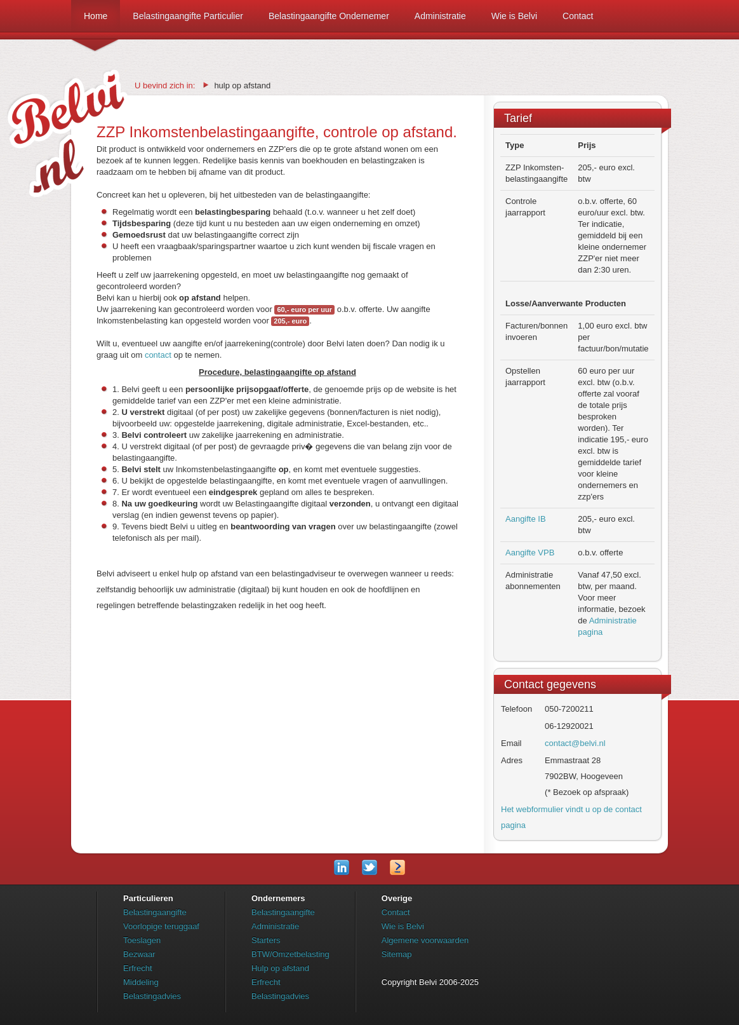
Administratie (440, 16)
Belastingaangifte (155, 912)
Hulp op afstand (280, 968)
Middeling (141, 982)
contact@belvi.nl (575, 743)
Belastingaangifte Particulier (188, 16)
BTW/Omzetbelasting (290, 954)
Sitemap (397, 954)
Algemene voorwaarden (425, 940)
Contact (578, 16)
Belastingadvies (152, 996)
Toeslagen (142, 940)
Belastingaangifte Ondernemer (329, 16)
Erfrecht (137, 968)
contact (158, 355)
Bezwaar (139, 954)
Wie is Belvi (514, 16)
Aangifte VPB (529, 552)
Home (95, 21)
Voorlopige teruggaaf (161, 926)
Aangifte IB (525, 519)
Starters (266, 940)
